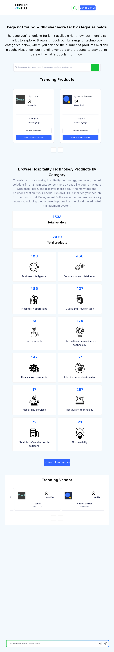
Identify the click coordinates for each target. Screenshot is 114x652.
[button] (53, 149)
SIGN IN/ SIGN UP (87, 8)
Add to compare (33, 131)
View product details (33, 138)
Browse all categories (57, 462)
